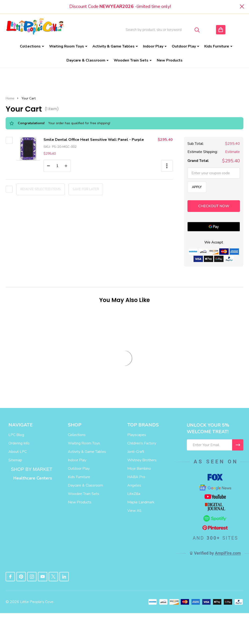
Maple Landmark (140, 502)
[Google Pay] (213, 226)
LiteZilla (133, 493)
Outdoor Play (184, 46)
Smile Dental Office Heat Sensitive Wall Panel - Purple (94, 139)
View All (134, 510)
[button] (167, 166)
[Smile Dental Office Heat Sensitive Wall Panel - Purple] (57, 166)
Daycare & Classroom (85, 60)
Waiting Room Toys (66, 46)
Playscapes (136, 434)
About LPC (17, 451)
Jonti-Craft (135, 451)
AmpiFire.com (228, 553)
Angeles (134, 485)
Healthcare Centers (32, 478)
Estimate (232, 152)
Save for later (86, 189)
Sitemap (15, 460)
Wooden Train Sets (131, 60)
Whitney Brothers (142, 460)
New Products (170, 60)
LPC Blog (16, 434)
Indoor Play (153, 46)
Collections (30, 46)
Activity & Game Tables (113, 46)
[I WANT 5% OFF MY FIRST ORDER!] (237, 445)
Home (10, 98)
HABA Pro (136, 477)
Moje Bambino (139, 468)
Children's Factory (141, 443)
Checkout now (213, 206)
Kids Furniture (216, 46)
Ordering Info (18, 443)
